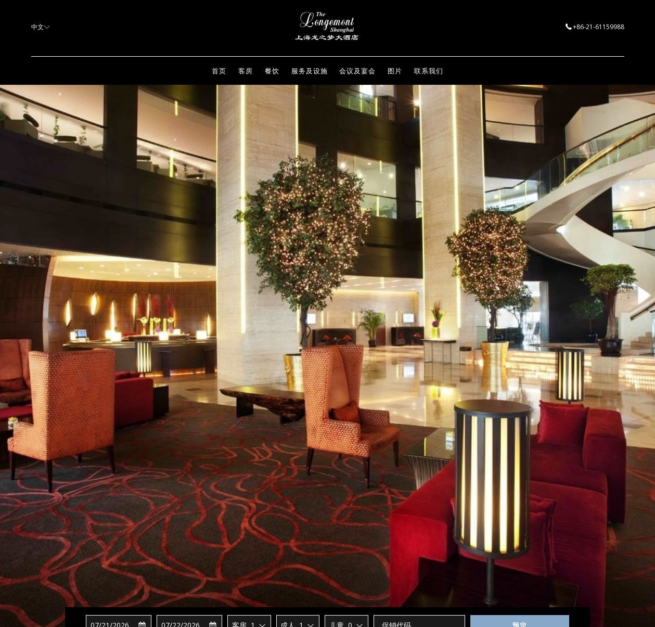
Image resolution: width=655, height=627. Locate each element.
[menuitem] (219, 71)
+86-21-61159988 (595, 26)
